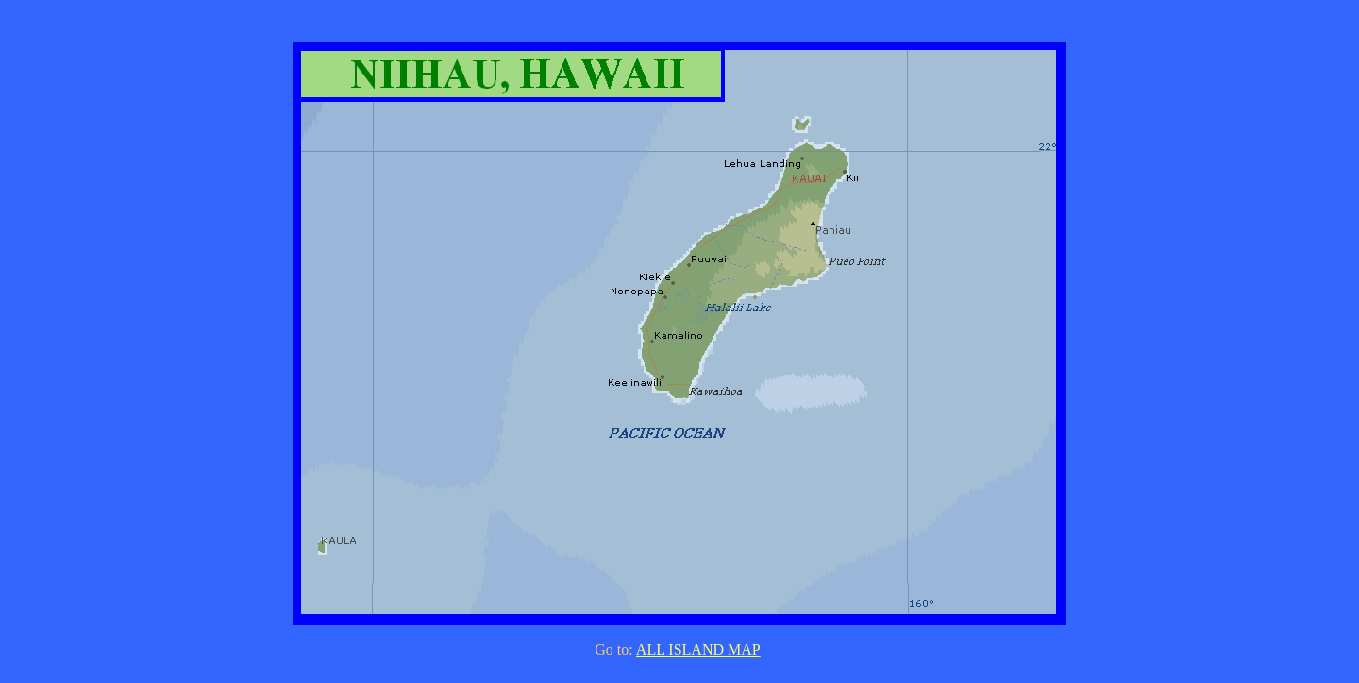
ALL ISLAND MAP (698, 649)
